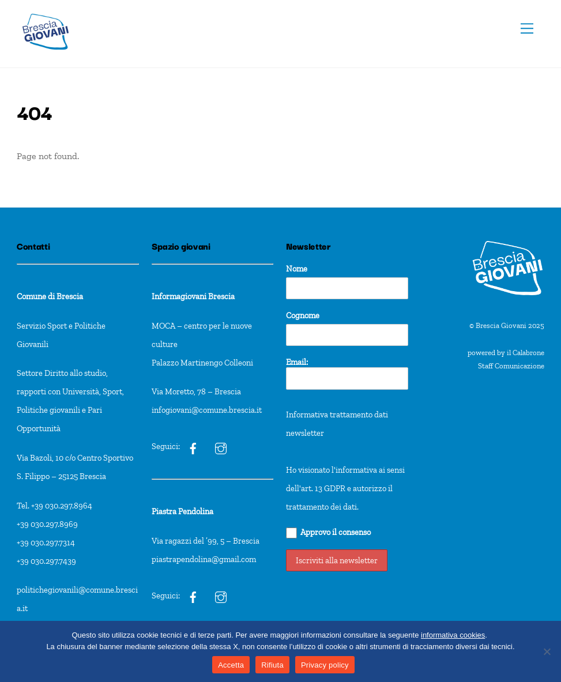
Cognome (302, 315)
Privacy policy (325, 665)
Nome (296, 268)
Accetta (231, 665)
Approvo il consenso (328, 532)
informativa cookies (453, 635)
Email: (347, 373)
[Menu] (527, 28)
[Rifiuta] (546, 651)
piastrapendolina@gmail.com (204, 559)
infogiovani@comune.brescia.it (207, 410)
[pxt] (193, 595)
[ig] (193, 446)
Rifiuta (272, 665)
